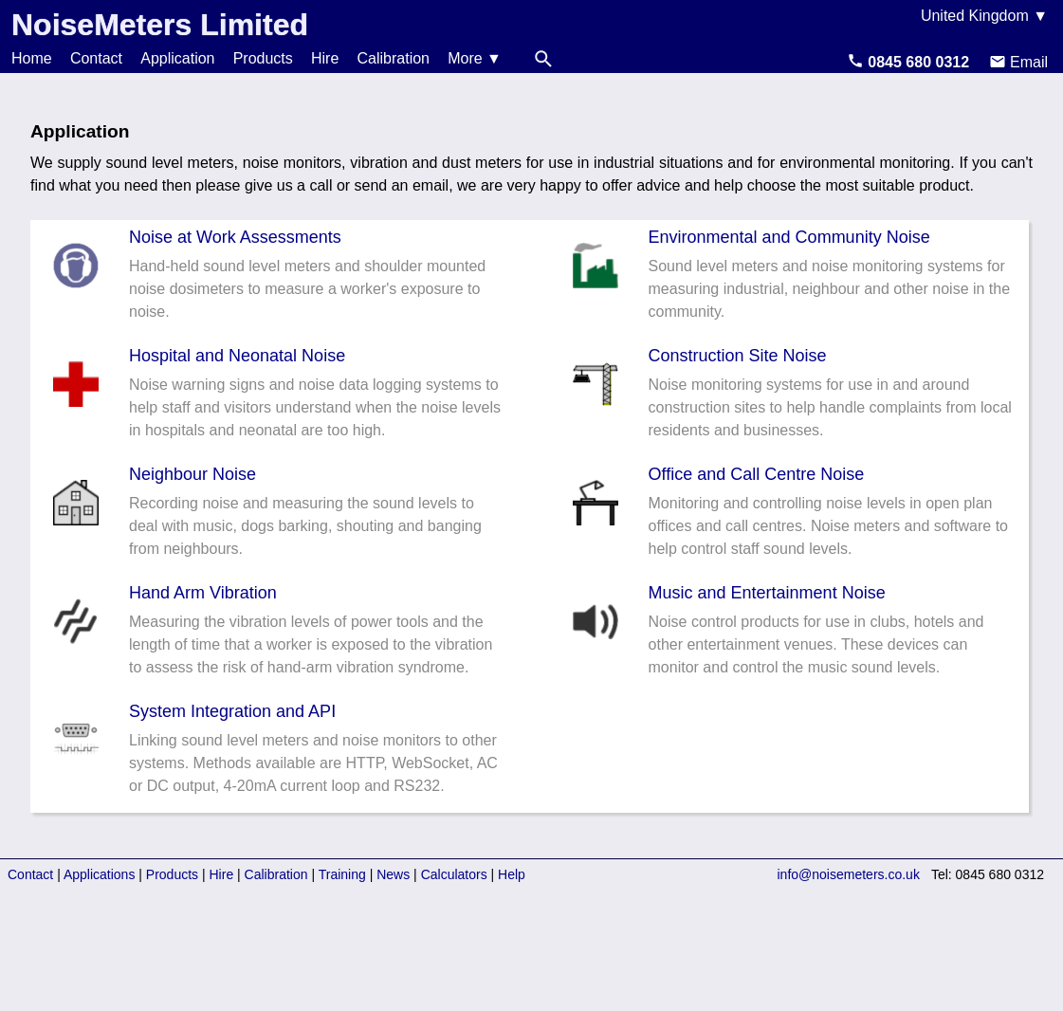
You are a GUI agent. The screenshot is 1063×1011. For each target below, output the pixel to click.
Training (342, 874)
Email (1018, 62)
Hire (325, 58)
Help (511, 874)
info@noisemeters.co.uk (849, 874)
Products (263, 58)
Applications (100, 874)
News (393, 874)
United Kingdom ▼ (984, 16)
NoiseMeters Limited (159, 25)
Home (31, 58)
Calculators (454, 874)
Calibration (393, 58)
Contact (96, 58)
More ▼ (475, 58)
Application (177, 58)
